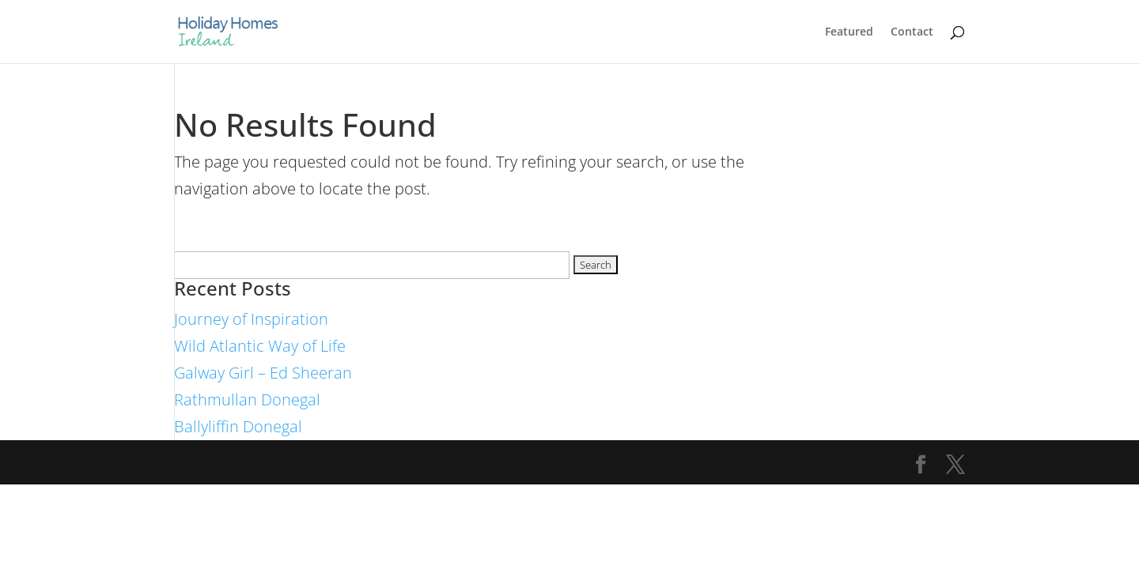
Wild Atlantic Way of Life (260, 345)
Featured (849, 32)
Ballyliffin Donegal (238, 426)
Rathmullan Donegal (247, 399)
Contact (912, 32)
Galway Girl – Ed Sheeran (263, 372)
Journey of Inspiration (251, 319)
